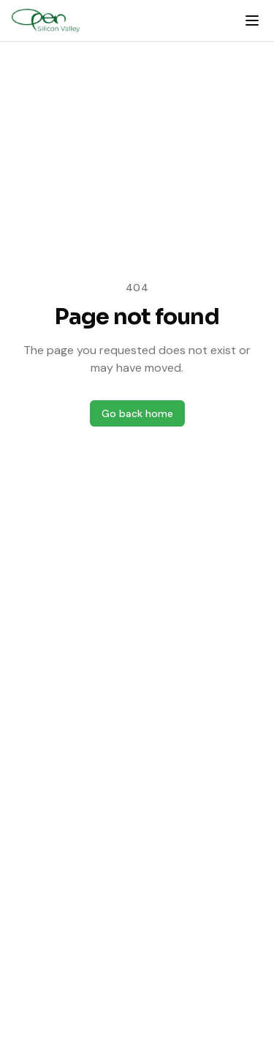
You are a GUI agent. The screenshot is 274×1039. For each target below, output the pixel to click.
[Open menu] (252, 20)
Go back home (137, 413)
